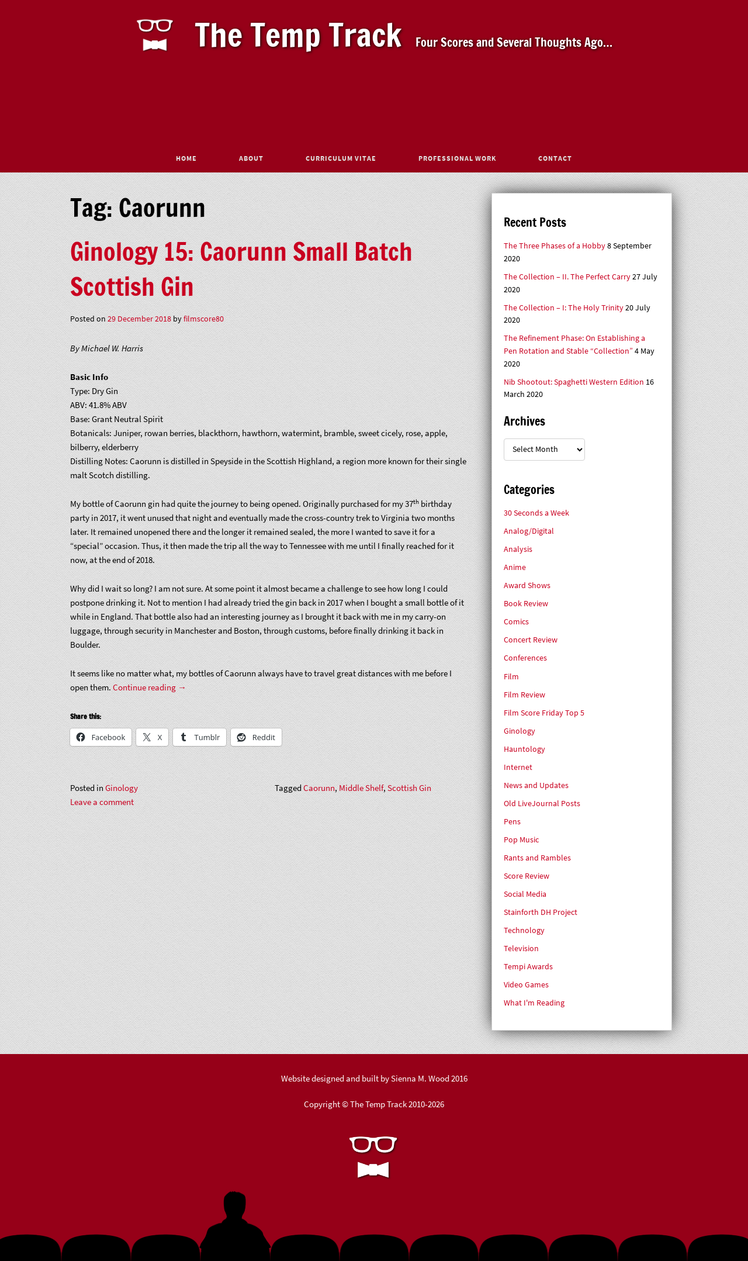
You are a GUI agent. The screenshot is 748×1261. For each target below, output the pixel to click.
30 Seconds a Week (536, 513)
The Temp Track (298, 34)
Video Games (526, 985)
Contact (555, 158)
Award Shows (527, 585)
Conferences (525, 658)
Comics (516, 622)
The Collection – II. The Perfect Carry (567, 277)
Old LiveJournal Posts (542, 804)
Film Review (524, 695)
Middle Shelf (361, 787)
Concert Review (530, 640)
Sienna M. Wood (420, 1078)
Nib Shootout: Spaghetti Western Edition (574, 382)
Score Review (526, 876)
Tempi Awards (528, 967)
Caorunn (319, 787)
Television (521, 948)
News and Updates (536, 785)
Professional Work (457, 158)
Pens (512, 822)
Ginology (121, 787)
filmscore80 (203, 319)
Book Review (526, 604)
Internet (518, 767)
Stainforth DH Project (540, 912)
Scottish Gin (409, 787)
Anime (515, 567)
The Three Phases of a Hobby (554, 246)
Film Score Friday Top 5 (544, 713)
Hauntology (524, 749)
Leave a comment (102, 801)
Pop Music (521, 840)
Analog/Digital (529, 531)
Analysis (518, 549)
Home (186, 158)
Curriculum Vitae (341, 158)
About (251, 158)
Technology (524, 930)
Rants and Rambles (537, 858)
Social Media (525, 894)
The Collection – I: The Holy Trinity (564, 308)
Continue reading (149, 687)
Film (511, 677)
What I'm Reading (534, 1003)
